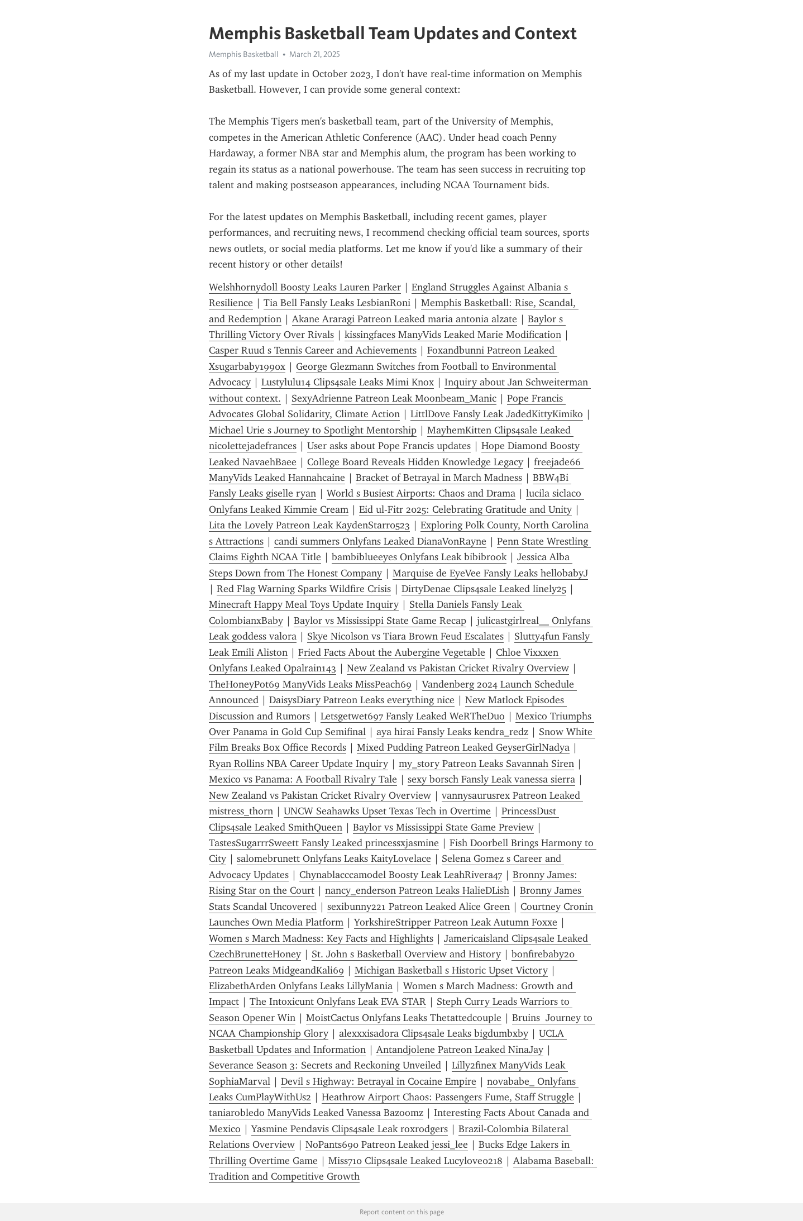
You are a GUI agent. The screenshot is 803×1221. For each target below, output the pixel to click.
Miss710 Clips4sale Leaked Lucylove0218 (415, 1161)
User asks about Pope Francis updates (389, 446)
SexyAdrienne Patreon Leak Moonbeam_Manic (393, 398)
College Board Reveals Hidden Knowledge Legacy (415, 462)
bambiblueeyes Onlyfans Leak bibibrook (419, 557)
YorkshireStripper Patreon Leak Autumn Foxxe (455, 922)
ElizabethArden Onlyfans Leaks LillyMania (301, 986)
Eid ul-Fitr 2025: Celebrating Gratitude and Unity (465, 509)
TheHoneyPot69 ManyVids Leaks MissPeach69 (310, 684)
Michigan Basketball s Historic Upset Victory (451, 970)
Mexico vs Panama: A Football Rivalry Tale (303, 779)
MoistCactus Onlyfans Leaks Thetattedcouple (403, 1018)
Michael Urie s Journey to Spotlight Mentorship (313, 430)
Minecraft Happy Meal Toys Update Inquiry (304, 604)
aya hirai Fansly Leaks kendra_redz (452, 732)
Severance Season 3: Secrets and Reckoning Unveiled (325, 1065)
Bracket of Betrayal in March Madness (439, 477)
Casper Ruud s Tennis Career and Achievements (313, 350)
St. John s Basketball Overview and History (406, 954)
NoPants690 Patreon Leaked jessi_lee (386, 1144)
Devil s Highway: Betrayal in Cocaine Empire (378, 1081)
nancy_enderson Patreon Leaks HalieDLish (417, 890)
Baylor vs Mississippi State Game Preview (443, 827)
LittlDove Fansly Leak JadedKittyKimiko (496, 414)
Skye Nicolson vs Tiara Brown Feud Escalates (405, 636)
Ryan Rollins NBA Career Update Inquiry (298, 763)
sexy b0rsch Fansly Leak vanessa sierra (491, 779)
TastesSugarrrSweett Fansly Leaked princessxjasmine (324, 843)
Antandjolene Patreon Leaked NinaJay (459, 1049)
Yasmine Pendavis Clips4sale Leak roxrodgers (349, 1129)
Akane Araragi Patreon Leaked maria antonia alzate (404, 319)
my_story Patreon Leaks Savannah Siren (486, 763)
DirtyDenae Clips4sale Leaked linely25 (483, 589)
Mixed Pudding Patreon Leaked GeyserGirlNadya (463, 747)
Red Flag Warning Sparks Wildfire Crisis (304, 589)
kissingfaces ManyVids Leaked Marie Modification (453, 334)
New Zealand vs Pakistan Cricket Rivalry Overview (458, 668)
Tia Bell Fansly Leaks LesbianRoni (337, 303)
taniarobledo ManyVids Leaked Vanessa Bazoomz (316, 1112)
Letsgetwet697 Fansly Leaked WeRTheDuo (413, 716)
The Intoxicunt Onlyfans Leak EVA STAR (338, 1001)
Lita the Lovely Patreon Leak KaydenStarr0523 (309, 525)
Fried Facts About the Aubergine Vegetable (391, 652)
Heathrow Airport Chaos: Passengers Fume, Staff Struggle (448, 1097)
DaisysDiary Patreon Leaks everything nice (362, 700)
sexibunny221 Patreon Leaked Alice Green (418, 906)
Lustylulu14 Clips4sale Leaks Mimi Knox (347, 382)
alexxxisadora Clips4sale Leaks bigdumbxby (433, 1033)
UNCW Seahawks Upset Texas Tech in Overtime (387, 811)
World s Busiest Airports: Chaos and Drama (421, 493)
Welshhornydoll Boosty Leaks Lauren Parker (305, 287)
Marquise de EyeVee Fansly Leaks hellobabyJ (490, 573)
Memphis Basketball (244, 54)
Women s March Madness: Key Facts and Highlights (321, 938)
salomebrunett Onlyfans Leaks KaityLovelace (334, 858)
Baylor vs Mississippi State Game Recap (380, 620)
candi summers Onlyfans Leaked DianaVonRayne (380, 541)
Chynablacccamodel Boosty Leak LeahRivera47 (400, 875)
